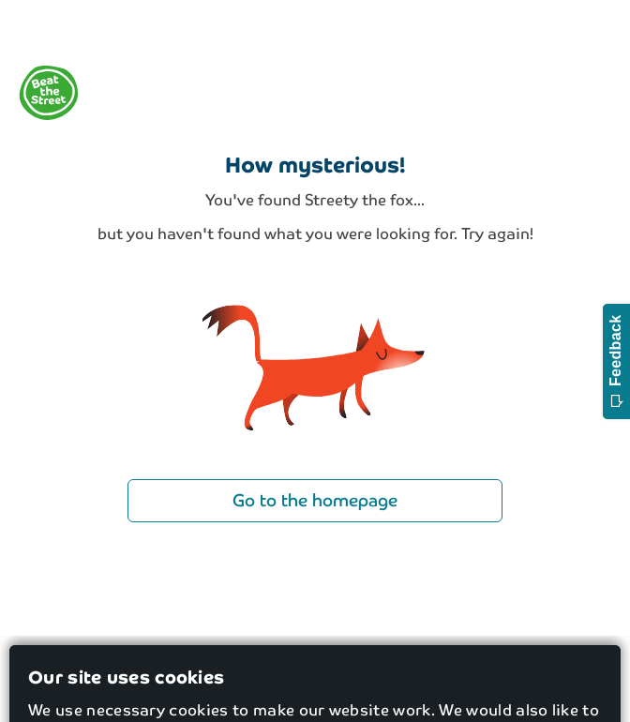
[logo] (49, 93)
